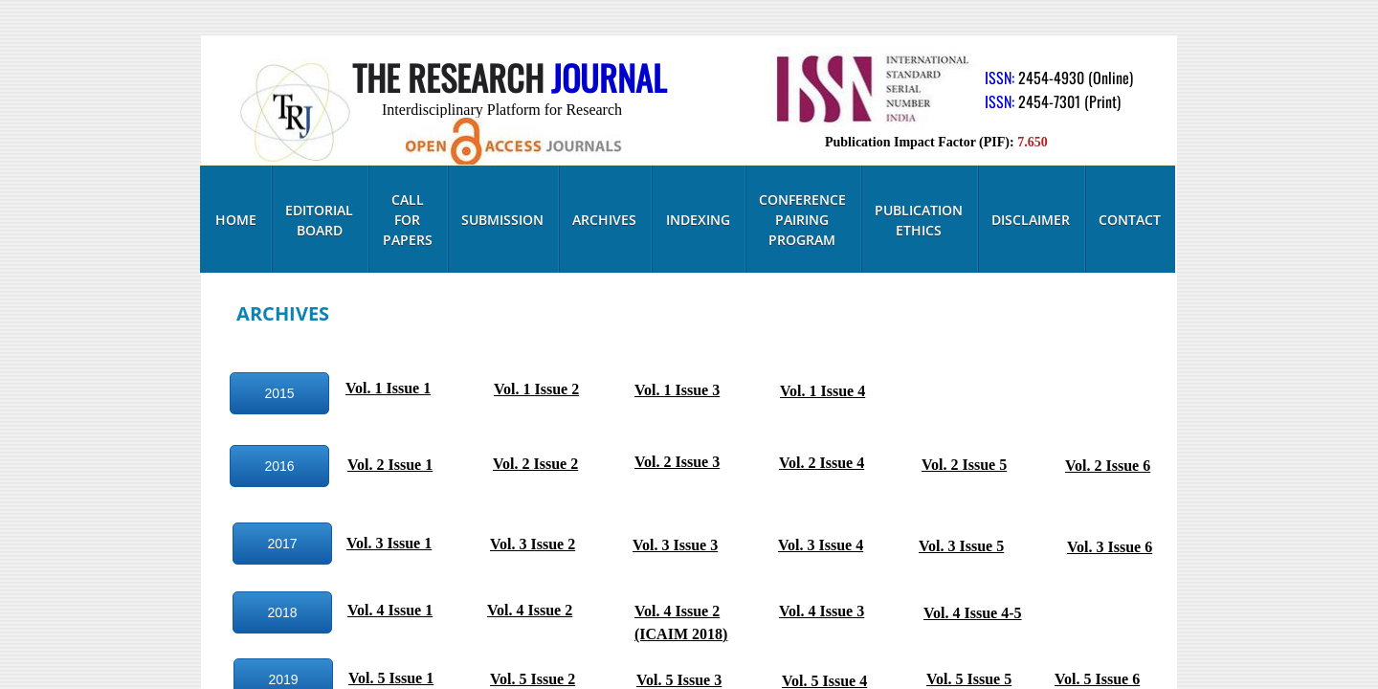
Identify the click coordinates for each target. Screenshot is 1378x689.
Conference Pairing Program (802, 219)
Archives (604, 220)
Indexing (698, 220)
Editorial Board (319, 220)
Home (235, 220)
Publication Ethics (919, 220)
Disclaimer (1030, 220)
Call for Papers (408, 219)
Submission (502, 220)
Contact (1130, 220)
